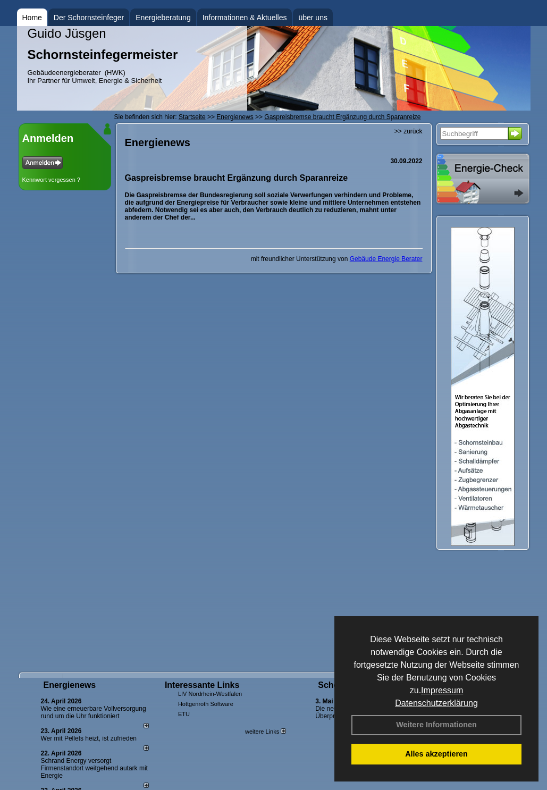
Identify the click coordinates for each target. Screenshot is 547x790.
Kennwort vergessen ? (51, 180)
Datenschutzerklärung (436, 703)
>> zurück (408, 131)
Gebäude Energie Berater (386, 259)
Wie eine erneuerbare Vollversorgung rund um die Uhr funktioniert (93, 712)
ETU (184, 714)
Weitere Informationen (436, 724)
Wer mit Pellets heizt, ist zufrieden (89, 738)
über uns (312, 17)
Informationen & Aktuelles (245, 17)
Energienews (70, 685)
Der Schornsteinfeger (89, 17)
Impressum (442, 690)
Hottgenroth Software (205, 704)
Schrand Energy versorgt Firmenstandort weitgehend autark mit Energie (94, 768)
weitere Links (265, 731)
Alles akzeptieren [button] (436, 754)
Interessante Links (202, 685)
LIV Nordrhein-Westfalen (210, 694)
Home (32, 17)
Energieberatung (163, 17)
